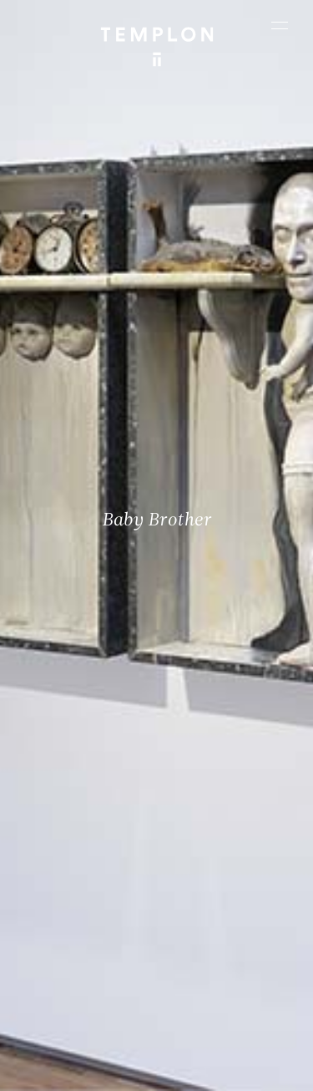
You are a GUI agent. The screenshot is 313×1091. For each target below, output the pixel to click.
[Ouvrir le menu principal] (280, 25)
